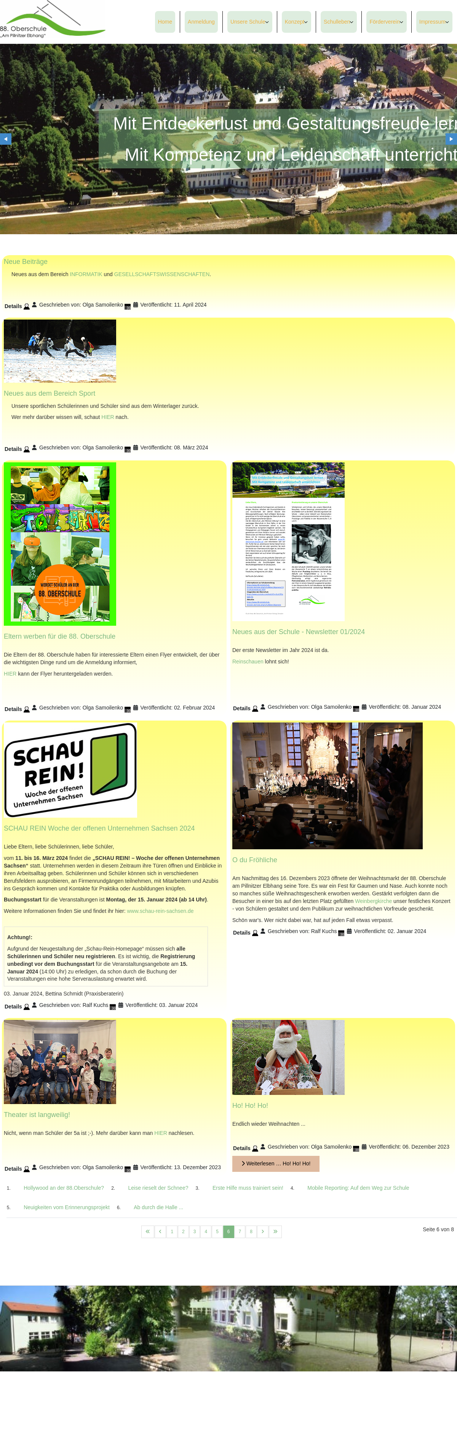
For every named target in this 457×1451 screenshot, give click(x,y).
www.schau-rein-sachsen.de (160, 911)
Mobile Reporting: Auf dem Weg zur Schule (358, 1188)
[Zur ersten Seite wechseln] (147, 1232)
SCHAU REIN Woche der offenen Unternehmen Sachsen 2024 (99, 829)
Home (165, 22)
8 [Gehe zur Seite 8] (251, 1231)
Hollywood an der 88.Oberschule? (64, 1188)
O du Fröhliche (254, 860)
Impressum (432, 22)
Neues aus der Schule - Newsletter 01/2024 (298, 632)
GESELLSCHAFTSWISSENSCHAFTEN (162, 274)
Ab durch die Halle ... (158, 1207)
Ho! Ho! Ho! (250, 1106)
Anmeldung (201, 22)
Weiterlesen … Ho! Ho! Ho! (275, 1163)
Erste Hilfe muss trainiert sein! (248, 1188)
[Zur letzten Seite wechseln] (275, 1232)
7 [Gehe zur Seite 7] (240, 1231)
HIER (107, 417)
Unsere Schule (247, 22)
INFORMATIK (86, 274)
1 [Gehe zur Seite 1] (172, 1231)
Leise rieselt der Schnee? (158, 1188)
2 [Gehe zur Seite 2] (183, 1231)
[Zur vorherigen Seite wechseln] (160, 1232)
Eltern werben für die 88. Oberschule (59, 636)
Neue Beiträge (26, 261)
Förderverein (384, 22)
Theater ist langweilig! (37, 1115)
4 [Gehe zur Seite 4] (206, 1231)
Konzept (294, 22)
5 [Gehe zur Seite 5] (217, 1231)
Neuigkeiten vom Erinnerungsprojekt (67, 1207)
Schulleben (337, 22)
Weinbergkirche (373, 901)
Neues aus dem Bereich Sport (49, 393)
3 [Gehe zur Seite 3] (194, 1231)
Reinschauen (248, 661)
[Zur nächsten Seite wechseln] (262, 1232)
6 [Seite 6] (228, 1231)
